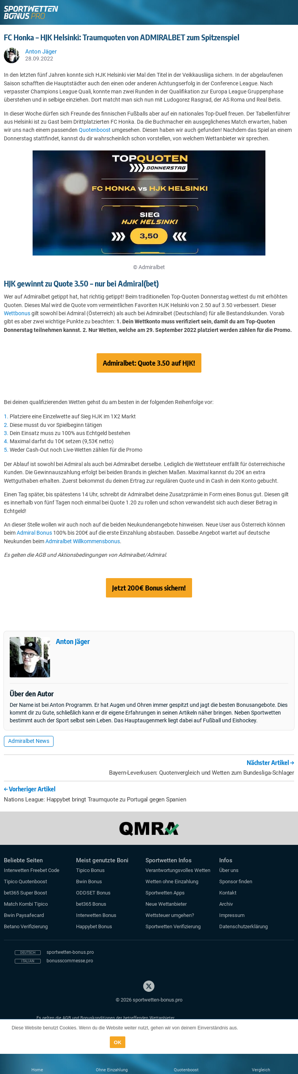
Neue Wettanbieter (166, 904)
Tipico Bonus (90, 870)
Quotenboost (95, 130)
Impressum (231, 915)
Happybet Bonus (94, 926)
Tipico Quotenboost (25, 881)
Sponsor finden (235, 881)
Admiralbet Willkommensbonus (82, 541)
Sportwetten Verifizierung (173, 926)
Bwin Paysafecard (24, 915)
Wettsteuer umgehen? (170, 915)
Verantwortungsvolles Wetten (178, 870)
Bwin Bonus (89, 881)
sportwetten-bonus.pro (70, 952)
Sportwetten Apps (165, 893)
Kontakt (227, 893)
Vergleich (261, 1069)
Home (37, 1069)
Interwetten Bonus (96, 915)
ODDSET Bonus (93, 893)
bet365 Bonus (91, 904)
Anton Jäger (73, 641)
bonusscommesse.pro (70, 960)
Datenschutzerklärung (243, 926)
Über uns (229, 870)
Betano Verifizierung (26, 926)
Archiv (226, 904)
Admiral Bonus (34, 533)
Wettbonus (17, 313)
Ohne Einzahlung (112, 1069)
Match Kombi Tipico (26, 904)
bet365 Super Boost (25, 893)
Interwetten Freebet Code (31, 870)
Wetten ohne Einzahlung (172, 881)
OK (117, 1042)
